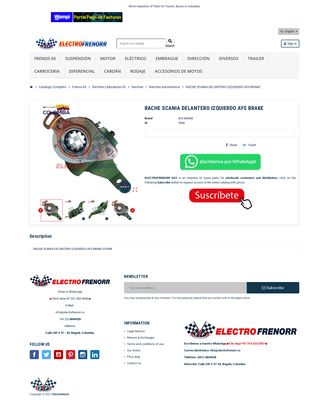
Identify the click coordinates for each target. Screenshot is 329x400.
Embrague (167, 58)
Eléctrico (135, 58)
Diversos (228, 58)
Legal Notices (136, 331)
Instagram (82, 354)
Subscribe (273, 287)
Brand (148, 118)
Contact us (134, 363)
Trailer (256, 58)
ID (146, 123)
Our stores (134, 350)
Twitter (46, 354)
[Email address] (185, 287)
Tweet (249, 145)
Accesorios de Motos (178, 71)
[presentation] (161, 312)
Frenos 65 (45, 58)
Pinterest (70, 354)
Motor (108, 58)
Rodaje (137, 71)
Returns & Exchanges (140, 337)
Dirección (199, 58)
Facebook (34, 354)
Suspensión (78, 58)
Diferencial (82, 71)
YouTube (58, 354)
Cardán (112, 71)
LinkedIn (94, 354)
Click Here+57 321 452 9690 (70, 298)
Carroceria (47, 71)
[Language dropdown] (288, 31)
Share (231, 145)
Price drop (133, 356)
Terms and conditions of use (145, 344)
